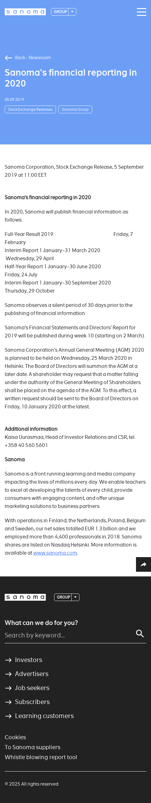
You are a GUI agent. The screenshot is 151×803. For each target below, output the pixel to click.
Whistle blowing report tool (41, 757)
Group (61, 11)
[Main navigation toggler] (140, 12)
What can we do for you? (41, 623)
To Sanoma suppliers (32, 747)
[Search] (140, 633)
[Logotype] (25, 11)
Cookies (15, 737)
